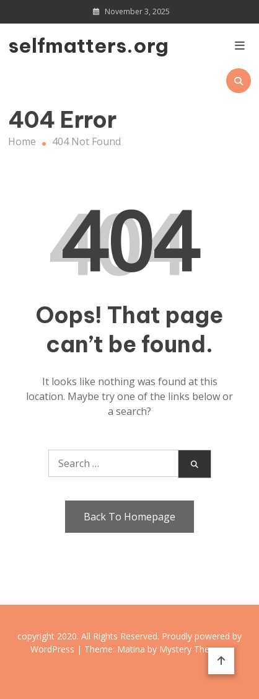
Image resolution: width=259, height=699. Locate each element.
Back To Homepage (129, 516)
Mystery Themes (193, 649)
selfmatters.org (44, 45)
